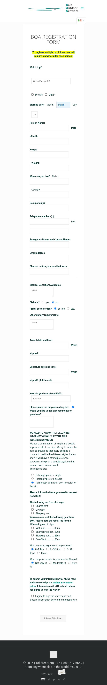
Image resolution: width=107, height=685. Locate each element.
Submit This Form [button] (52, 618)
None (42, 292)
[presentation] (55, 608)
